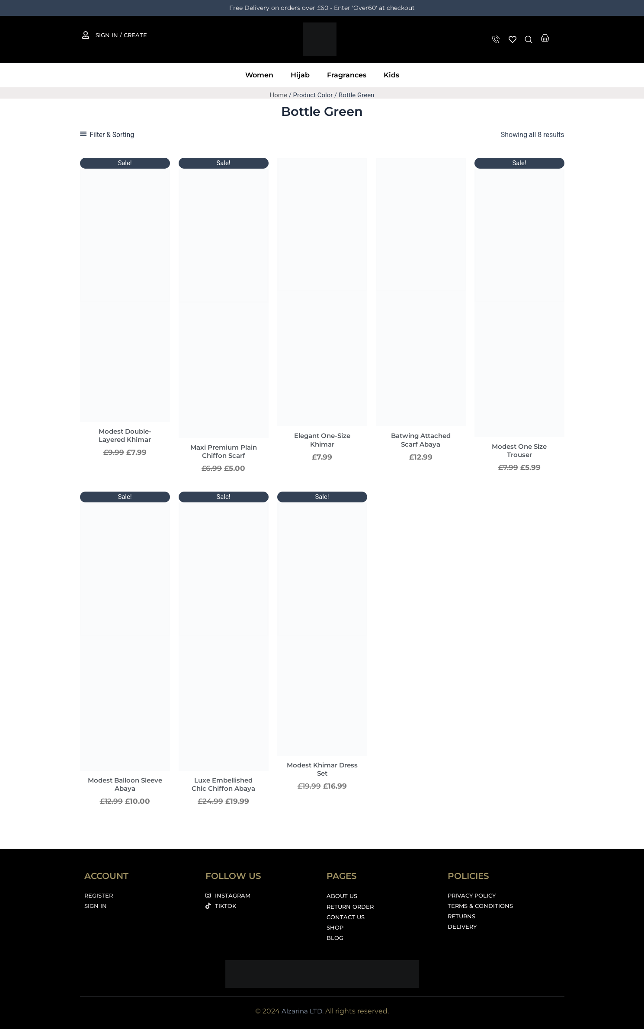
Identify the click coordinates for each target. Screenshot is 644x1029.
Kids (391, 75)
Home (278, 95)
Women (259, 75)
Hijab (300, 75)
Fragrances (346, 75)
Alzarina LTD (302, 1011)
